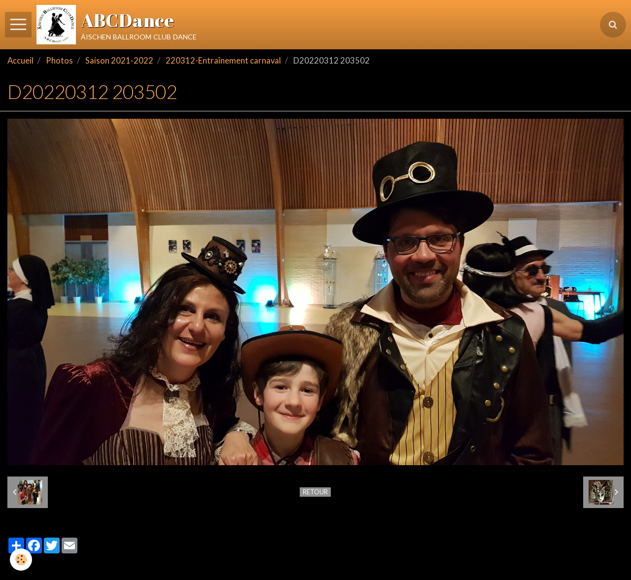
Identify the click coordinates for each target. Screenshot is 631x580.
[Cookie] (21, 559)
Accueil (20, 61)
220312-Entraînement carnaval (223, 61)
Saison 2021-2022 (119, 61)
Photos (59, 61)
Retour (315, 492)
